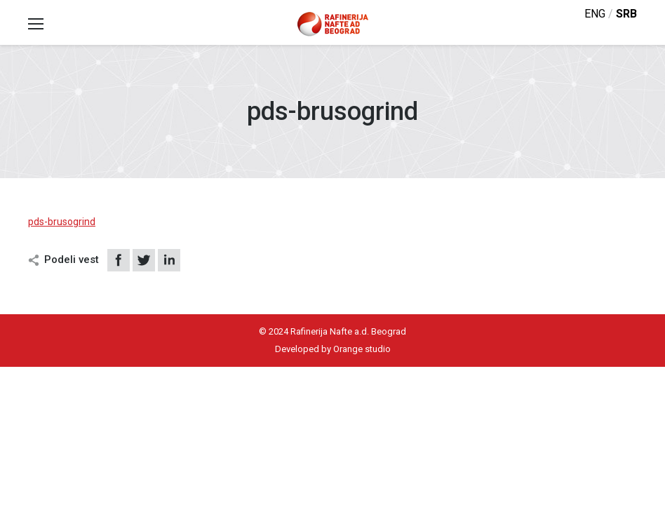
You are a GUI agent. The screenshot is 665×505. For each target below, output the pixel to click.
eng (594, 13)
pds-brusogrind (61, 221)
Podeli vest (71, 259)
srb (626, 13)
